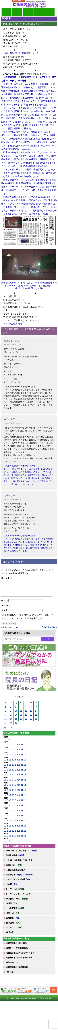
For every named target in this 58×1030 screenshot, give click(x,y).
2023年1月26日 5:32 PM (12, 344)
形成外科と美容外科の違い (17, 951)
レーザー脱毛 (15, 892)
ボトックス (14, 931)
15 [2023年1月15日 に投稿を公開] (5, 718)
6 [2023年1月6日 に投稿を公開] (31, 710)
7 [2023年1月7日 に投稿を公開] (36, 710)
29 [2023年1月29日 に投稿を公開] (5, 726)
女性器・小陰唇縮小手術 (20, 863)
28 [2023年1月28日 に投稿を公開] (36, 722)
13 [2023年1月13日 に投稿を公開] (31, 714)
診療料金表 (38, 12)
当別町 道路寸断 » (49, 631)
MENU (5, 4)
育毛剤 (12, 907)
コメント (6, 578)
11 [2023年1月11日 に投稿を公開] (21, 714)
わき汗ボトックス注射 (19, 883)
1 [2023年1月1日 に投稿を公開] (5, 710)
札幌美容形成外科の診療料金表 (19, 961)
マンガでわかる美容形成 (17, 12)
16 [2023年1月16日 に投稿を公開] (11, 718)
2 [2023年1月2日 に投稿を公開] (10, 710)
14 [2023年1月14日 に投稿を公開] (36, 714)
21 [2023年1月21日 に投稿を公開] (36, 718)
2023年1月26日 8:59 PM (12, 499)
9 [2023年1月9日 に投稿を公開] (10, 714)
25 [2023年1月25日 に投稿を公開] (21, 722)
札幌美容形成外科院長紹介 (17, 970)
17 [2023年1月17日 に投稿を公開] (16, 718)
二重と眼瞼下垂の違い (15, 873)
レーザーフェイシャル (19, 897)
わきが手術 (19, 878)
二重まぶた (14, 868)
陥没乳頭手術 (15, 858)
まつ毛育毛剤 (15, 911)
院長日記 (6, 12)
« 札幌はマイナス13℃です (12, 631)
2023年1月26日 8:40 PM (12, 423)
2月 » (13, 731)
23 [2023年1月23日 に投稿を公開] (11, 722)
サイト (4, 613)
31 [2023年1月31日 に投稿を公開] (16, 726)
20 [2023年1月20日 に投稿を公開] (31, 718)
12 (25, 747)
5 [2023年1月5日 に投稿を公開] (25, 710)
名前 (4, 604)
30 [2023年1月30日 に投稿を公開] (11, 726)
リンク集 (10, 975)
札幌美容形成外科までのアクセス (20, 956)
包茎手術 (13, 916)
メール (5, 608)
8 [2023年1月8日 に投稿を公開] (5, 714)
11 (22, 747)
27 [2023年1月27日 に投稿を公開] (31, 722)
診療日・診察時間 (49, 12)
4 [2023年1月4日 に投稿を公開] (20, 710)
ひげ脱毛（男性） (17, 902)
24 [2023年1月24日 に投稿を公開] (16, 722)
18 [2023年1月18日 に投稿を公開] (21, 718)
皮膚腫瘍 (13, 921)
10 (19, 747)
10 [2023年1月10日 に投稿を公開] (16, 714)
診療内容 (28, 12)
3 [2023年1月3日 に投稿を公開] (15, 710)
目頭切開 (13, 926)
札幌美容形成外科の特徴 (16, 946)
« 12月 (5, 731)
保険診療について (13, 966)
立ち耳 (12, 887)
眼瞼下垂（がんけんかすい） (22, 854)
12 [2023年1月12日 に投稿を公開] (26, 714)
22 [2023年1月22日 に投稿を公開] (5, 722)
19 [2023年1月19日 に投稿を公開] (26, 718)
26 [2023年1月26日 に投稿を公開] (26, 722)
